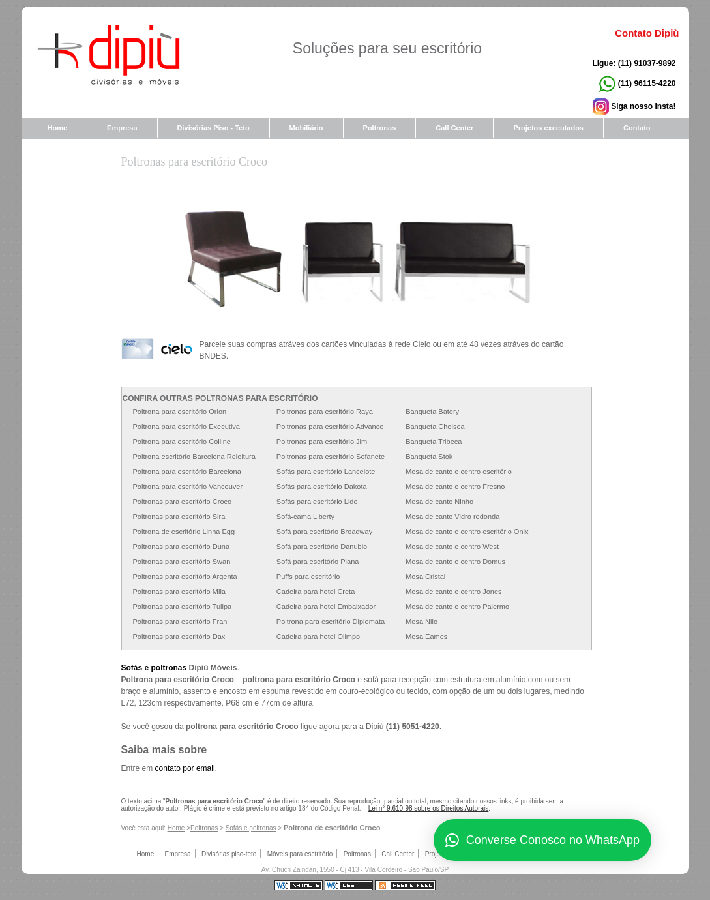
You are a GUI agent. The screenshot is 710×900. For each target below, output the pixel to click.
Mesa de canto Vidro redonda (452, 516)
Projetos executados (548, 128)
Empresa (122, 128)
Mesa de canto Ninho (439, 501)
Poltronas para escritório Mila (179, 591)
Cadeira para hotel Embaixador (326, 606)
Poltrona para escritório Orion (180, 411)
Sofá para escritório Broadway (324, 531)
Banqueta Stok (429, 456)
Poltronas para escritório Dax (179, 636)
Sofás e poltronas (154, 667)
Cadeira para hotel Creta (315, 591)
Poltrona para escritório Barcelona (187, 471)
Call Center (454, 128)
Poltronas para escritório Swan (182, 561)
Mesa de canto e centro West (452, 546)
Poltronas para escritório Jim (321, 441)
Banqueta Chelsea (435, 426)
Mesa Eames (426, 636)
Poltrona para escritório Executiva (186, 426)
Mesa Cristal (425, 576)
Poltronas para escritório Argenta (185, 576)
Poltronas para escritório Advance (329, 426)
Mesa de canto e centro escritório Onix (467, 531)
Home (58, 128)
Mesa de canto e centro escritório (459, 471)
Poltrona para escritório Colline (182, 441)
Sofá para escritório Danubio (321, 546)
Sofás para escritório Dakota (321, 486)
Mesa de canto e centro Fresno (455, 486)
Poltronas (204, 828)
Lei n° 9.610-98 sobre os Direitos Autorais (428, 808)
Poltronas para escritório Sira (179, 516)
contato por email (185, 768)
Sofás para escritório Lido (317, 501)
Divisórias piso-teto (228, 854)
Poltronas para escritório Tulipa (182, 606)
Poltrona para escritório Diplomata (330, 621)
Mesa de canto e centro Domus (455, 561)
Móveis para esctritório (300, 854)
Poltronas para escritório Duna (181, 546)
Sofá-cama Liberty (305, 516)
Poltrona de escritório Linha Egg (184, 531)
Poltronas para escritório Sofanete (330, 456)
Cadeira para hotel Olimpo (318, 636)
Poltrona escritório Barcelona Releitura (194, 456)
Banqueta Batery (432, 411)
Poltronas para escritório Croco (194, 161)
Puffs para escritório (308, 576)
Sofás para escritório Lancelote (326, 471)
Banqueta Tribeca (434, 441)
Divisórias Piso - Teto (213, 128)
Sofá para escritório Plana (317, 561)
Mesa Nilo (421, 621)
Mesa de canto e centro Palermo (457, 606)
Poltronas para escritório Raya (324, 411)
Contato (637, 128)
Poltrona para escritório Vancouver (188, 486)
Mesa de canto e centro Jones (453, 591)
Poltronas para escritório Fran (180, 621)
